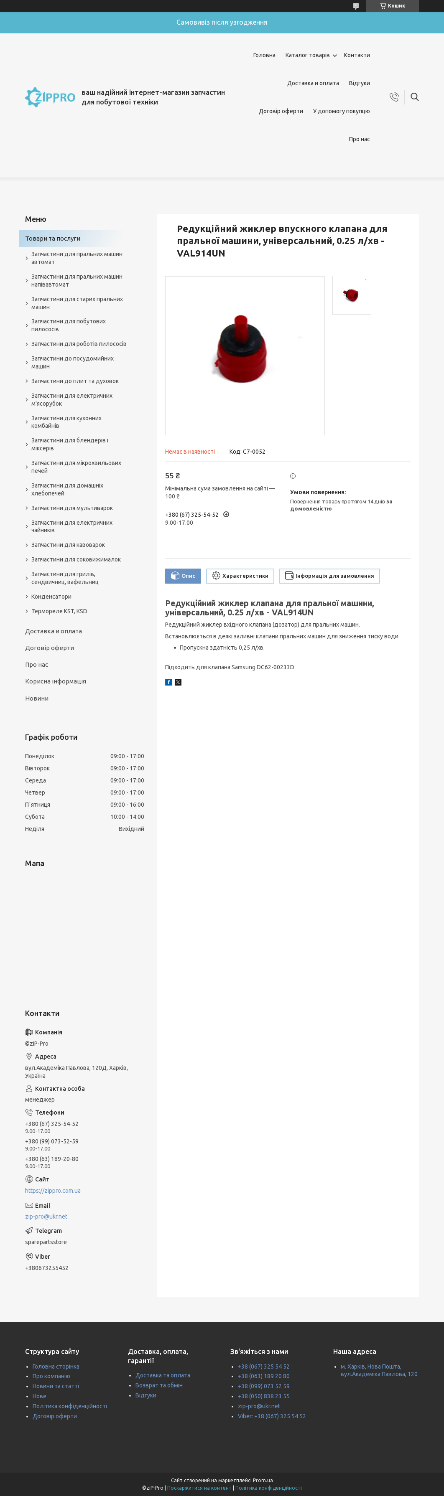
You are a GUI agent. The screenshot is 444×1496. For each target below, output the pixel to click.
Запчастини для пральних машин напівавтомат (76, 280)
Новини (36, 698)
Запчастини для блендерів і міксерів (69, 444)
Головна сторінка (56, 1366)
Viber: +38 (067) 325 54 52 (272, 1416)
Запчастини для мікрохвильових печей (76, 467)
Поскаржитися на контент (199, 1488)
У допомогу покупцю (341, 111)
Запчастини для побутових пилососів (68, 325)
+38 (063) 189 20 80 (264, 1376)
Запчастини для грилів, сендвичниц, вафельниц (65, 578)
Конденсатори (51, 596)
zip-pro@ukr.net (46, 1216)
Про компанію (51, 1376)
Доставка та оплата (162, 1375)
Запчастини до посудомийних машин (72, 362)
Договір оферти (281, 111)
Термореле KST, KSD (59, 611)
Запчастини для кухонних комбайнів (66, 422)
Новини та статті (56, 1386)
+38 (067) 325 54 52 (264, 1366)
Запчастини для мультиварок (72, 508)
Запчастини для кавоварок (68, 544)
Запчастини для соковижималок (76, 559)
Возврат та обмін (159, 1385)
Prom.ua (263, 1480)
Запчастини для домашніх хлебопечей (67, 489)
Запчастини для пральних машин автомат (76, 258)
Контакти (357, 55)
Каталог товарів (308, 55)
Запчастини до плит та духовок (75, 381)
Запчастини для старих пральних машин (77, 303)
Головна (264, 55)
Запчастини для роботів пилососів (79, 343)
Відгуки (359, 83)
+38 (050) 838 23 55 (264, 1396)
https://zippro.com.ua (53, 1190)
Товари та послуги (52, 238)
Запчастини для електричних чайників (71, 526)
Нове (39, 1396)
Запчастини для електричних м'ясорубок (71, 399)
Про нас (359, 139)
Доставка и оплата (313, 83)
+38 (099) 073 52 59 (264, 1386)
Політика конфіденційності (70, 1406)
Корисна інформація (55, 681)
